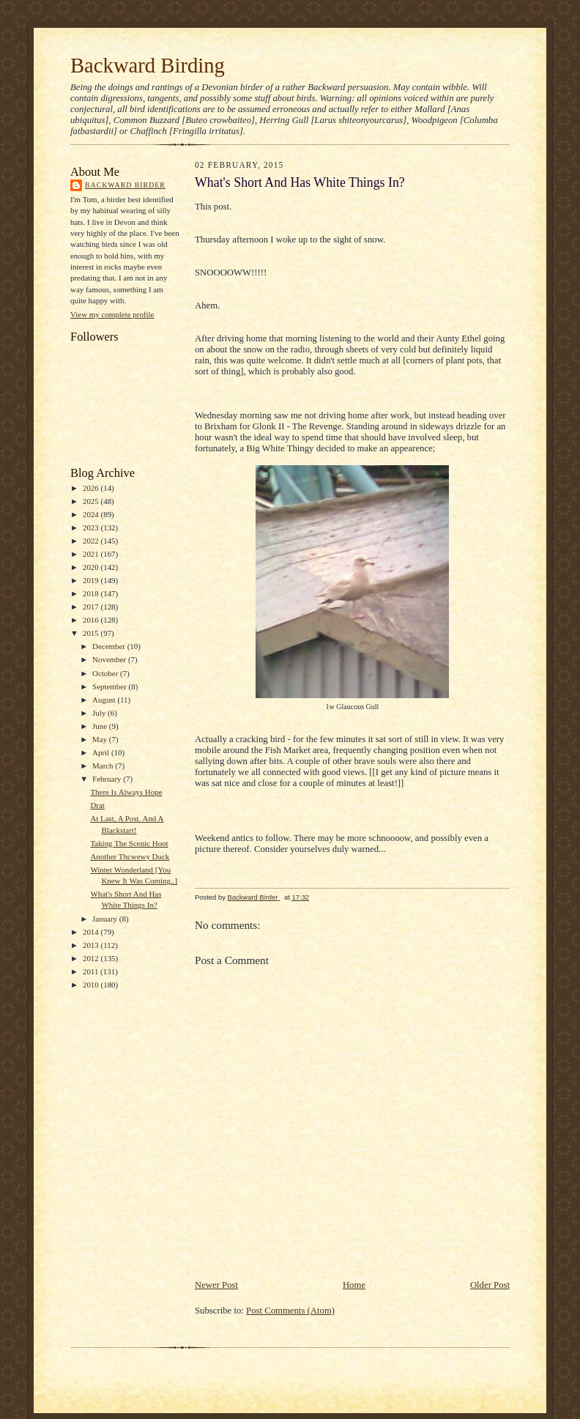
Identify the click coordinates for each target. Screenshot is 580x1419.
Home (354, 1285)
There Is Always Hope (126, 792)
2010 (92, 984)
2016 (92, 619)
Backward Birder (125, 185)
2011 (91, 971)
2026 (92, 488)
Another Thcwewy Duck (129, 856)
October (106, 673)
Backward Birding (147, 65)
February (107, 778)
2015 (92, 633)
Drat (97, 805)
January (105, 918)
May (100, 739)
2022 (92, 540)
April (101, 752)
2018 (92, 593)
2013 (92, 945)
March (103, 765)
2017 (92, 606)
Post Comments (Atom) (290, 1310)
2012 (92, 958)
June (100, 726)
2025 (92, 501)
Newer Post (216, 1285)
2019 (92, 580)
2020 (92, 567)
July (100, 712)
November (110, 659)
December (109, 646)
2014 (92, 931)
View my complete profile (112, 314)
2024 (92, 514)
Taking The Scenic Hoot (129, 843)
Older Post (490, 1285)
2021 (92, 553)
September (110, 686)
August (104, 699)
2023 (92, 527)
